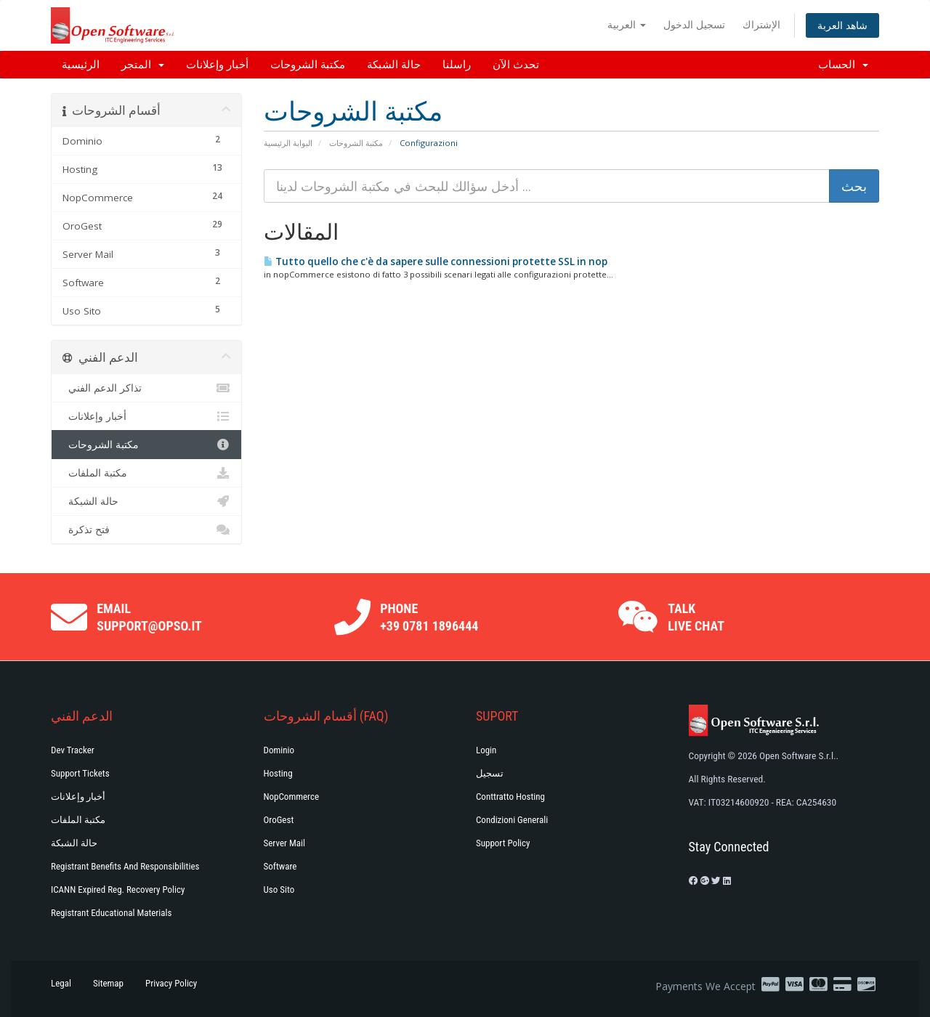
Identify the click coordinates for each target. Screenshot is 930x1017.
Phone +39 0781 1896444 (429, 617)
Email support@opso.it (149, 617)
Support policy (503, 843)
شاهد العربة (842, 25)
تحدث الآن (516, 64)
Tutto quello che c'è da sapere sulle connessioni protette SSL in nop (435, 261)
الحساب (843, 64)
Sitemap (108, 983)
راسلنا (456, 64)
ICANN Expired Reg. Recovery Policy (118, 889)
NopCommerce (292, 796)
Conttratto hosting (510, 796)
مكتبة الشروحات (307, 64)
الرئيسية (81, 64)
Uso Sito (279, 889)
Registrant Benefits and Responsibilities (125, 866)
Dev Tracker (72, 750)
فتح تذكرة (146, 529)
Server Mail (284, 843)
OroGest (279, 819)
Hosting (278, 773)
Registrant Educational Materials (111, 912)
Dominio (279, 750)
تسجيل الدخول (694, 24)
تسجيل (490, 773)
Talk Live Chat (696, 617)
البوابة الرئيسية (288, 142)
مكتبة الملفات (146, 473)
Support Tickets (80, 773)
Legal (61, 983)
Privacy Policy (171, 983)
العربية (626, 24)
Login (486, 750)
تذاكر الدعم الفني (146, 388)
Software (280, 866)
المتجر (142, 64)
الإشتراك (761, 24)
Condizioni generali (512, 819)
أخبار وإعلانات (217, 64)
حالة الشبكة (394, 64)
